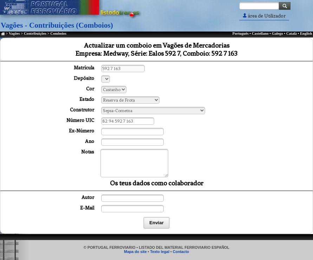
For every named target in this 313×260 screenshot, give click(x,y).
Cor (90, 89)
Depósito (84, 78)
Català (291, 33)
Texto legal (159, 251)
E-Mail (87, 208)
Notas (87, 152)
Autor (87, 197)
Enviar (156, 222)
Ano (89, 141)
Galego (277, 33)
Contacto (181, 251)
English (306, 33)
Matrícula (84, 68)
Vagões (14, 33)
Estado (86, 99)
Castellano (260, 33)
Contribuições (35, 33)
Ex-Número (81, 131)
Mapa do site (135, 251)
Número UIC (80, 120)
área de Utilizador (264, 16)
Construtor (82, 110)
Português (240, 33)
